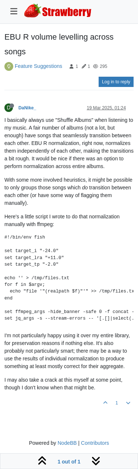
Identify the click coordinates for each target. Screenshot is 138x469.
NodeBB (67, 443)
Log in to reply (116, 81)
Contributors (95, 443)
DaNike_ (27, 107)
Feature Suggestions (38, 66)
